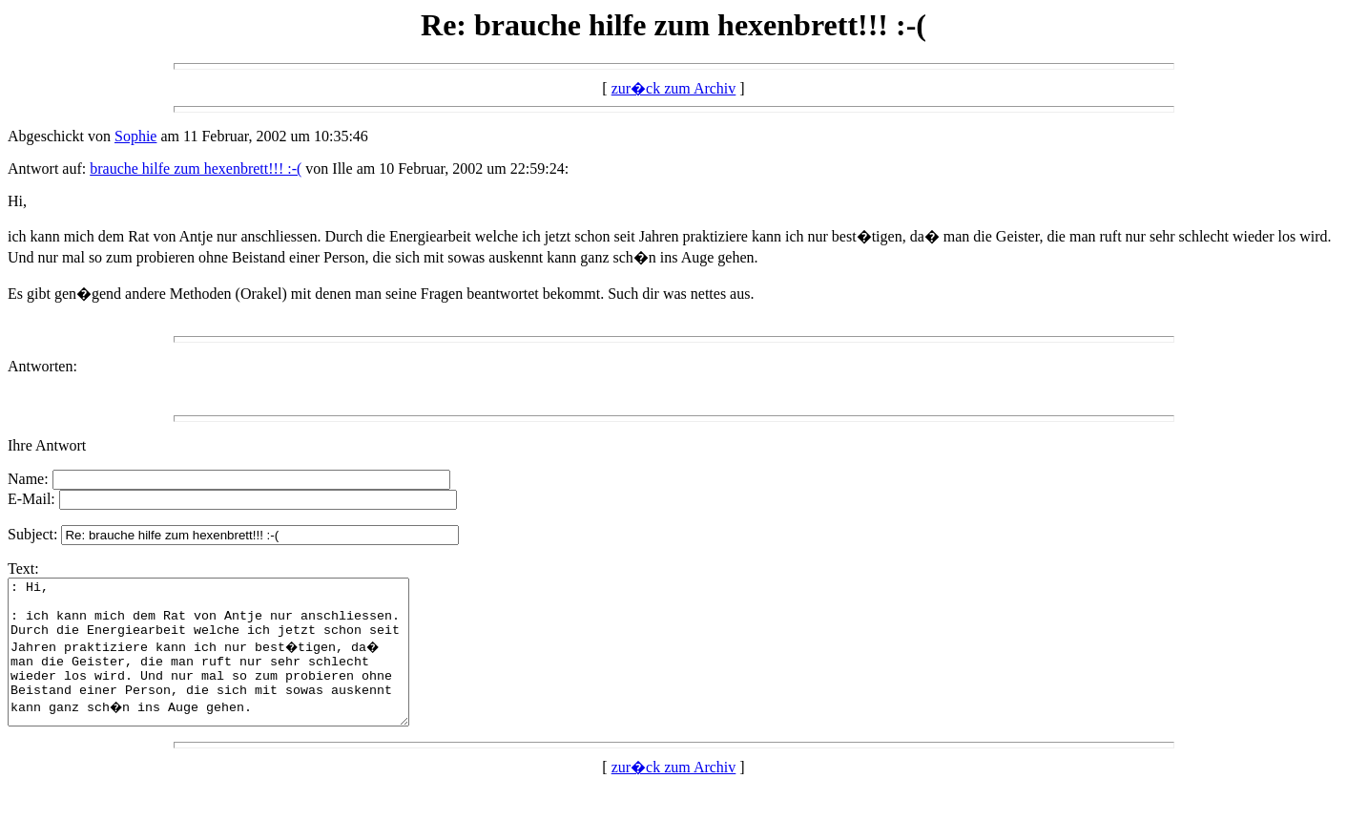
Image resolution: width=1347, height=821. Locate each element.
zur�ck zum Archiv (673, 88)
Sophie (135, 136)
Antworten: (42, 366)
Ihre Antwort (47, 445)
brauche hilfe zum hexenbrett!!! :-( (195, 168)
